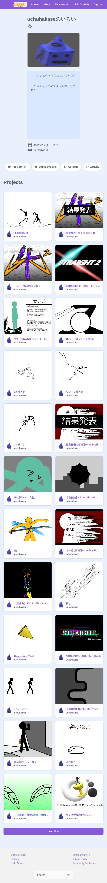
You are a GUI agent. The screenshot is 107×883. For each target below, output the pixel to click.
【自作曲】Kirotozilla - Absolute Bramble (83, 497)
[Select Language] (53, 875)
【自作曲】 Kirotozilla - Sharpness (31, 603)
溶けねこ (71, 762)
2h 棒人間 (19, 391)
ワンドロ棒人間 (74, 391)
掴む (68, 603)
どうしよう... (21, 709)
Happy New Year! (24, 656)
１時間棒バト (21, 233)
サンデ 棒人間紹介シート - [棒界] (31, 338)
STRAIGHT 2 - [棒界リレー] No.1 (83, 286)
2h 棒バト (19, 444)
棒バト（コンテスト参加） (80, 338)
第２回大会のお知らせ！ (79, 815)
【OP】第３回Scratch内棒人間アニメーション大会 (83, 550)
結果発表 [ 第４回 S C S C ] (81, 233)
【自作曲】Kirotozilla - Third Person (83, 709)
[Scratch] (20, 4)
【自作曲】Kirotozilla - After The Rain (31, 815)
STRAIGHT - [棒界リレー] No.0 (83, 656)
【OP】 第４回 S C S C (27, 286)
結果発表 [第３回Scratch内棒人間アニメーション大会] (83, 444)
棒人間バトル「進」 (25, 497)
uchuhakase (20, 236)
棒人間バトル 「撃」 (25, 762)
